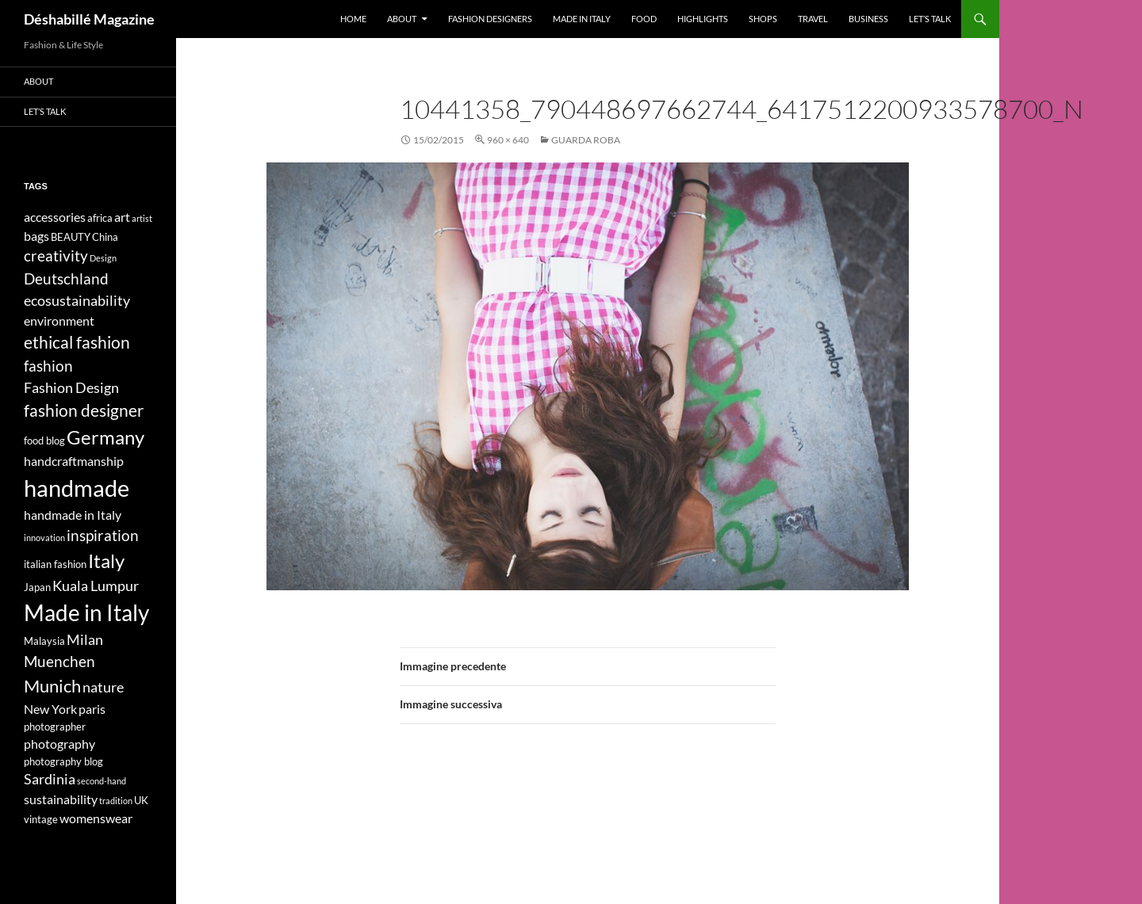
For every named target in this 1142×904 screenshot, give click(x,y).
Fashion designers (490, 18)
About (401, 18)
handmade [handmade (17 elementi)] (76, 488)
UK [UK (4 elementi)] (141, 800)
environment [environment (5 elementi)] (59, 320)
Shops (763, 18)
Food (644, 18)
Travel (813, 18)
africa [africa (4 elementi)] (100, 218)
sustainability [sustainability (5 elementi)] (61, 799)
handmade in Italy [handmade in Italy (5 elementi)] (72, 514)
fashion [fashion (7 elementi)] (48, 366)
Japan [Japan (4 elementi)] (37, 587)
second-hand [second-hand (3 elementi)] (101, 781)
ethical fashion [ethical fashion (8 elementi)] (77, 342)
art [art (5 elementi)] (122, 216)
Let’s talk (930, 18)
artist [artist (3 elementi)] (142, 218)
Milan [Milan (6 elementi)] (85, 639)
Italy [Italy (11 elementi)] (106, 560)
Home (353, 18)
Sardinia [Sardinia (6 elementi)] (49, 779)
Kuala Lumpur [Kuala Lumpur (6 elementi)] (95, 586)
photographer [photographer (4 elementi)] (55, 726)
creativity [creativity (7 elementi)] (56, 255)
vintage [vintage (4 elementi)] (41, 819)
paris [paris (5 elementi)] (92, 708)
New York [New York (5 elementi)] (50, 708)
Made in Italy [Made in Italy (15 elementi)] (86, 613)
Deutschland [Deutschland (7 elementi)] (66, 278)
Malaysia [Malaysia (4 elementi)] (44, 641)
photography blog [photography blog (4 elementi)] (63, 761)
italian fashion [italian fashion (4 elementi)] (55, 564)
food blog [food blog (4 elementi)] (44, 440)
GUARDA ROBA (585, 140)
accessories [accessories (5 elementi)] (55, 216)
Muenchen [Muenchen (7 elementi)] (59, 661)
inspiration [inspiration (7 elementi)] (103, 535)
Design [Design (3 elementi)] (103, 258)
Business (868, 18)
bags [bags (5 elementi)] (36, 235)
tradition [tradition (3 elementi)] (115, 800)
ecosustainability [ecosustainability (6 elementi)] (77, 300)
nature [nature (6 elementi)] (103, 687)
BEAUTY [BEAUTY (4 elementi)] (70, 237)
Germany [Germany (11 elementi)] (105, 436)
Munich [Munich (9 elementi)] (52, 685)
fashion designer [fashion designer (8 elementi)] (84, 410)
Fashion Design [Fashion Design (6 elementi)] (71, 388)
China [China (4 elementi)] (105, 237)
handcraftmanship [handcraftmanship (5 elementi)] (74, 460)
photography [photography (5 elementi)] (59, 743)
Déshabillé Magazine (89, 19)
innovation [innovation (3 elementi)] (44, 537)
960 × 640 (508, 140)
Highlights (702, 18)
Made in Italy (582, 18)
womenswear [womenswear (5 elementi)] (95, 818)
